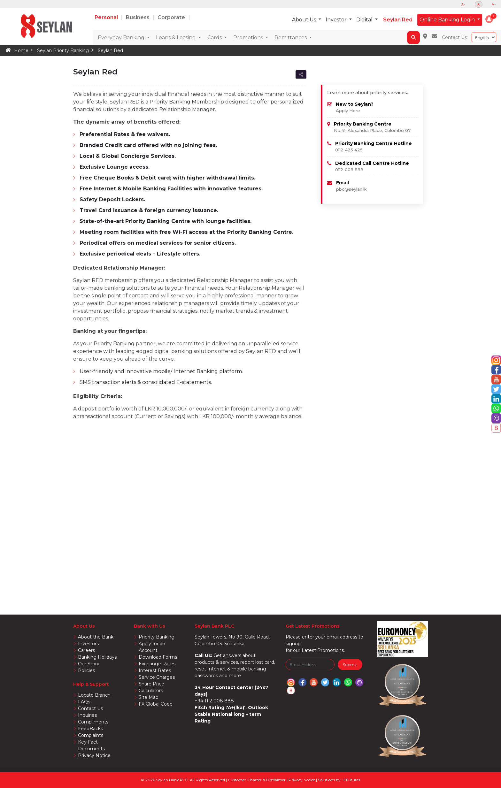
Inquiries (87, 715)
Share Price (151, 684)
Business (138, 17)
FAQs (84, 702)
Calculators (151, 690)
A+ (494, 4)
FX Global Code (156, 704)
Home (21, 50)
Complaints (90, 735)
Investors (88, 643)
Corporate (172, 17)
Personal (107, 17)
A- (463, 4)
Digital (365, 20)
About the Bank (95, 637)
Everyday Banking (122, 37)
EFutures (351, 779)
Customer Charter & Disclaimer (257, 779)
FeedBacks (90, 728)
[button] (489, 19)
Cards (215, 37)
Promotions (248, 37)
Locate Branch (94, 695)
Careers (86, 650)
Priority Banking (156, 637)
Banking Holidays (97, 657)
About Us (304, 20)
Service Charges (157, 677)
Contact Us (454, 37)
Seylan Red (397, 20)
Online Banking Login (448, 20)
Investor (337, 20)
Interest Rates (155, 670)
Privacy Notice (94, 755)
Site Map (148, 697)
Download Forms (158, 657)
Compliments (93, 722)
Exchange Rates (157, 664)
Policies (86, 670)
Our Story (88, 664)
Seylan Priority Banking (63, 50)
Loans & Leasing (176, 37)
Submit (350, 664)
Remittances (291, 37)
